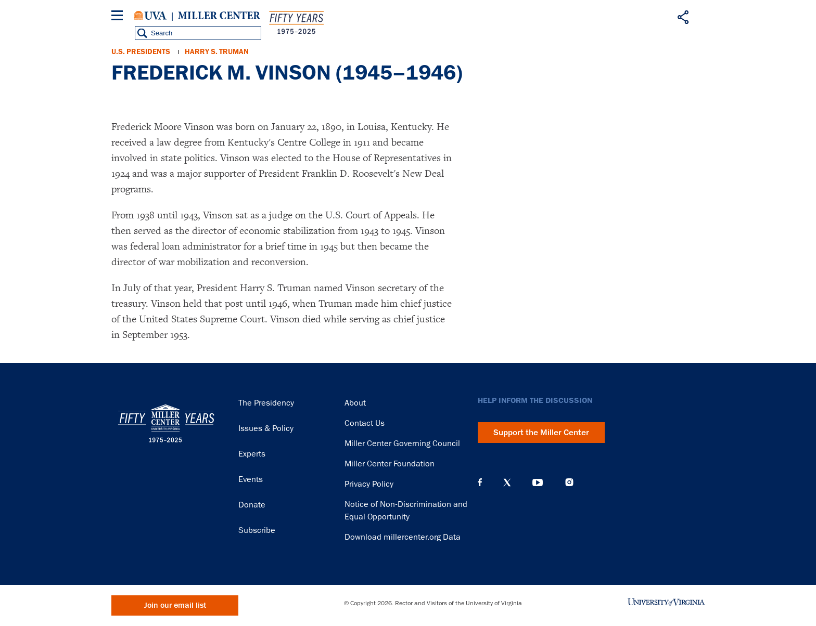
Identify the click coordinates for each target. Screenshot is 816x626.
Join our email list (175, 605)
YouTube (537, 482)
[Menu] (119, 16)
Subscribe (256, 530)
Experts (251, 454)
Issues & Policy (266, 428)
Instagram (569, 482)
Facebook (480, 482)
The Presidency (266, 403)
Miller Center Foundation (390, 464)
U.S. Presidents (140, 52)
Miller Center (219, 15)
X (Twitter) (507, 482)
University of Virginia (150, 15)
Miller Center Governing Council (402, 443)
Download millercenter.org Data (403, 537)
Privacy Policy (369, 484)
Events (250, 479)
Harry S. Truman (217, 52)
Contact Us (365, 423)
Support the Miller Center (541, 432)
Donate (251, 505)
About (355, 403)
